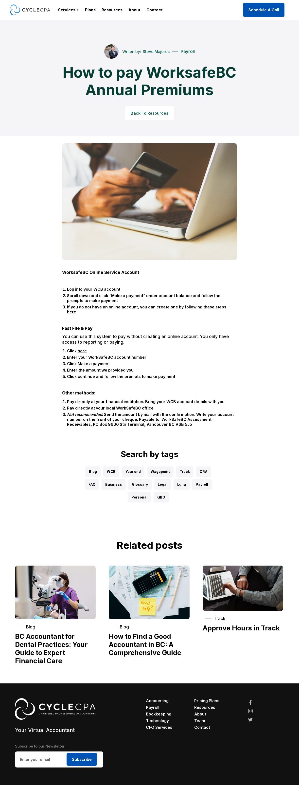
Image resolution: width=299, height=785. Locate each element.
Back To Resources (149, 113)
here (71, 311)
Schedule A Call (263, 9)
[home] (30, 9)
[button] (68, 10)
